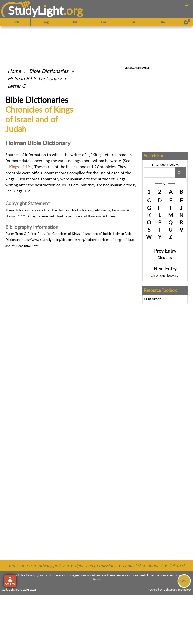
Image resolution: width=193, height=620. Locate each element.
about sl (155, 565)
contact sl (131, 565)
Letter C (16, 86)
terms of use (20, 565)
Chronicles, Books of (165, 275)
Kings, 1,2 (21, 190)
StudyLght (36, 10)
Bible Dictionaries (48, 71)
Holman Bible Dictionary (34, 78)
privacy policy (51, 565)
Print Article (152, 299)
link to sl (176, 565)
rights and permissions (95, 565)
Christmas (165, 257)
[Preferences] (187, 22)
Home (14, 71)
